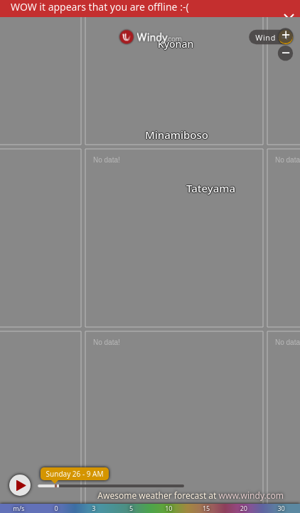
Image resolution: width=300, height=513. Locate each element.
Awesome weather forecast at (190, 495)
